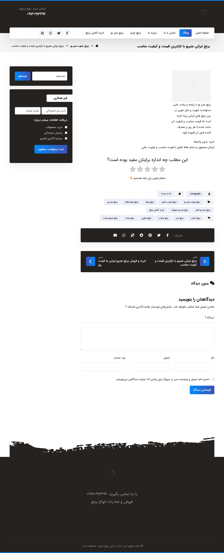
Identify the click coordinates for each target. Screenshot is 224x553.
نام (212, 358)
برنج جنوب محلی (169, 202)
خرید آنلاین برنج (156, 210)
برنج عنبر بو (112, 202)
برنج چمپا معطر (131, 202)
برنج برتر (179, 218)
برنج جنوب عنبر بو (192, 202)
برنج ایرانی (195, 218)
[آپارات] (42, 33)
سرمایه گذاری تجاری (51, 138)
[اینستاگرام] (50, 33)
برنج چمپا (150, 202)
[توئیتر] (59, 33)
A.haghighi (195, 194)
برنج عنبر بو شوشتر (180, 210)
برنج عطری (146, 218)
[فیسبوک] (67, 33)
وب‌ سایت (119, 358)
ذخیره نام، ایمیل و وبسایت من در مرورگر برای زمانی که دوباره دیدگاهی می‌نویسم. (162, 379)
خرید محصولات (54, 127)
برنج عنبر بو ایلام (203, 210)
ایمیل (167, 358)
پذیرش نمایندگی (53, 133)
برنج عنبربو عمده (110, 218)
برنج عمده (129, 218)
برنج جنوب (163, 218)
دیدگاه (209, 317)
